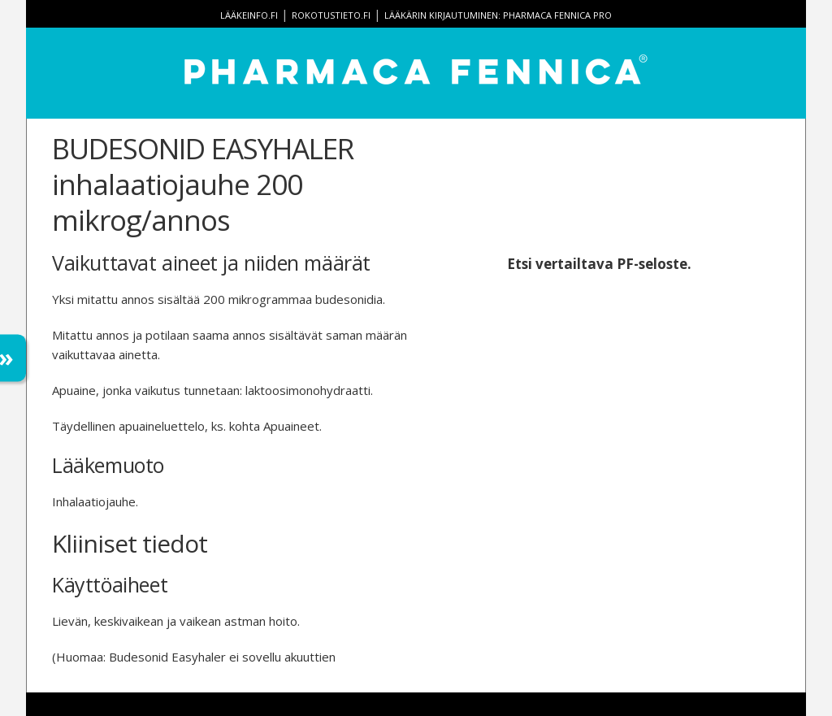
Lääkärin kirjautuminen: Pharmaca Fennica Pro (498, 15)
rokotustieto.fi (331, 15)
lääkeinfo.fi (249, 15)
